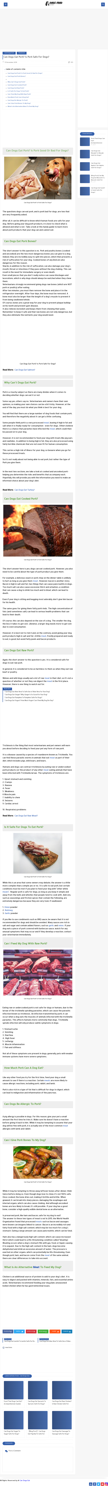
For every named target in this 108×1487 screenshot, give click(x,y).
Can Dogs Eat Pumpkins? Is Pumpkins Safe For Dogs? (23, 698)
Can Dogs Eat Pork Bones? (17, 76)
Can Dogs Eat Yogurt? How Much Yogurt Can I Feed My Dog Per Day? (29, 701)
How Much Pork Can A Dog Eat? (18, 97)
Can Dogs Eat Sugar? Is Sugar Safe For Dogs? (12, 1433)
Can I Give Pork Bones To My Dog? (19, 103)
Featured (22, 53)
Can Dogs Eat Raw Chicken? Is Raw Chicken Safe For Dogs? (62, 1403)
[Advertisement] (54, 30)
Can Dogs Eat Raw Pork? (16, 88)
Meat (36, 1267)
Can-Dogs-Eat (9, 53)
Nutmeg (9, 910)
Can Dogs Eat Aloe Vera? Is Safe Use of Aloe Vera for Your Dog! (27, 692)
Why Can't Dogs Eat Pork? (16, 82)
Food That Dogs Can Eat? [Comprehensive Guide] (13, 1403)
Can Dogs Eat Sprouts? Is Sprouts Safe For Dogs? (37, 1403)
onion (60, 926)
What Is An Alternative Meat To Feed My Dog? (23, 106)
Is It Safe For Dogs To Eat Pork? (18, 91)
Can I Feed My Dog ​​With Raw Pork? (19, 94)
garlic (51, 926)
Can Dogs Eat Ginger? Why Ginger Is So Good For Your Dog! (26, 695)
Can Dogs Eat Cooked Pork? (17, 85)
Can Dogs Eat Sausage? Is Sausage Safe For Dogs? (61, 1433)
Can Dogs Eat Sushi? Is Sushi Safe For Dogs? (98, 190)
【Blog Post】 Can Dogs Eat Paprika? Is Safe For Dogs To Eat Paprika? (36, 1433)
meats (6, 892)
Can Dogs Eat (25, 1481)
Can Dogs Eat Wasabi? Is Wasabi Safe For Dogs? (97, 153)
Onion (7, 907)
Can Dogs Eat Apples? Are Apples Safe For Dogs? (97, 166)
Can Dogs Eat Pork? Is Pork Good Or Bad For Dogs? (25, 73)
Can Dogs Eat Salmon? (25, 370)
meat (46, 423)
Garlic (8, 913)
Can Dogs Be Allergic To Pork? (18, 100)
